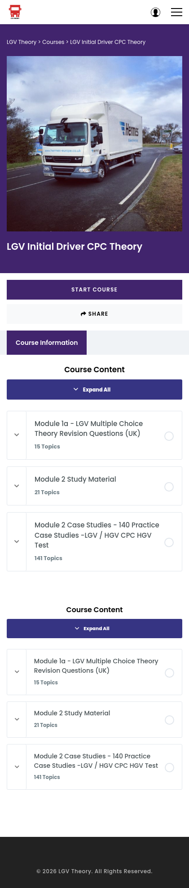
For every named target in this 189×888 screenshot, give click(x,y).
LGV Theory (74, 871)
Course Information (47, 342)
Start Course (94, 289)
